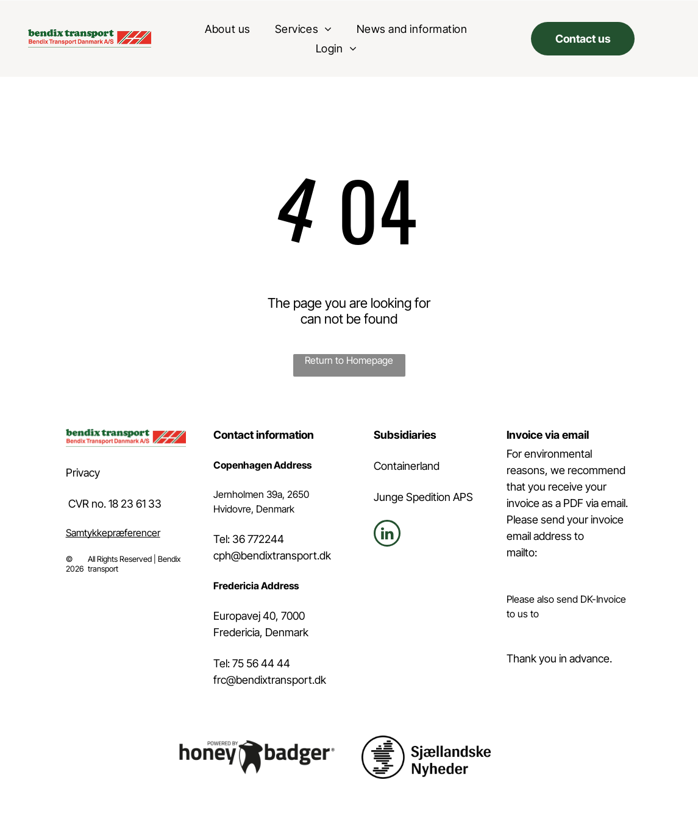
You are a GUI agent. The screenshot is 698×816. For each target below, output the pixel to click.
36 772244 (258, 539)
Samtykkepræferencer (113, 533)
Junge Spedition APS (423, 497)
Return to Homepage (349, 360)
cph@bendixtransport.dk (272, 555)
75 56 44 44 (261, 663)
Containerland (407, 465)
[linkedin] (387, 535)
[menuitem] (227, 28)
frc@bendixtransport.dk (269, 679)
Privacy (83, 472)
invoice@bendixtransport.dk (566, 628)
